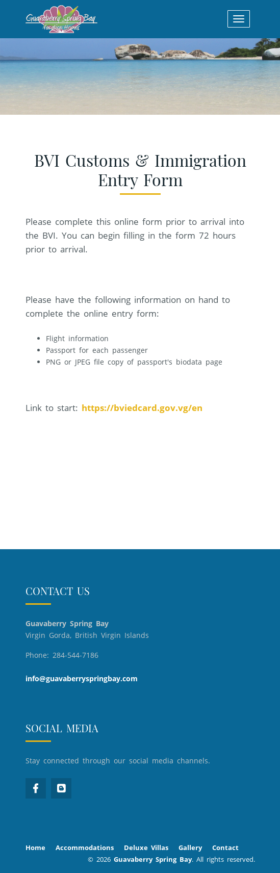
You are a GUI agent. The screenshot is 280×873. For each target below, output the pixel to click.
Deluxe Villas (146, 847)
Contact (225, 847)
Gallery (190, 847)
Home (35, 847)
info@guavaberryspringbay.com (82, 678)
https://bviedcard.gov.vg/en (142, 408)
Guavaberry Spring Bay (153, 859)
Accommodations (85, 847)
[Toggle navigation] (238, 19)
